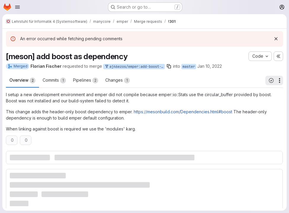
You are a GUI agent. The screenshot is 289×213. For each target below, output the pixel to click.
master (189, 66)
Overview (22, 80)
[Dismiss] (276, 38)
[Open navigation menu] (17, 7)
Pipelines (85, 80)
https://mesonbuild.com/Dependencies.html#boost (183, 111)
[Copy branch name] (168, 66)
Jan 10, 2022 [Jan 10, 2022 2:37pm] (209, 66)
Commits (54, 80)
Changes (117, 80)
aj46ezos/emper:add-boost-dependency (134, 66)
